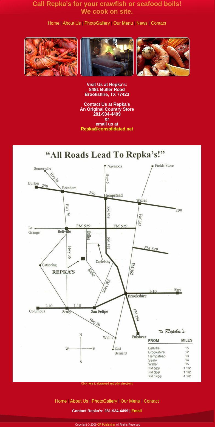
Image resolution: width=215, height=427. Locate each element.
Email (137, 411)
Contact (158, 23)
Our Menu (123, 23)
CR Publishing (106, 424)
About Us (72, 23)
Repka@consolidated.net (107, 129)
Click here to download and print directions (107, 383)
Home (54, 23)
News (142, 23)
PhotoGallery (97, 23)
